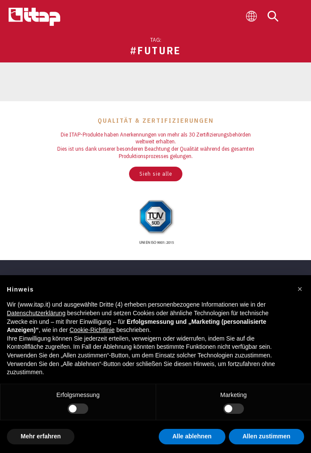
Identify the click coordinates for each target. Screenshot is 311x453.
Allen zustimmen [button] (266, 436)
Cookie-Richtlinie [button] (91, 329)
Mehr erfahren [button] (41, 436)
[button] (300, 289)
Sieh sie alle (155, 173)
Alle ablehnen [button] (192, 436)
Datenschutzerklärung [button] (36, 313)
